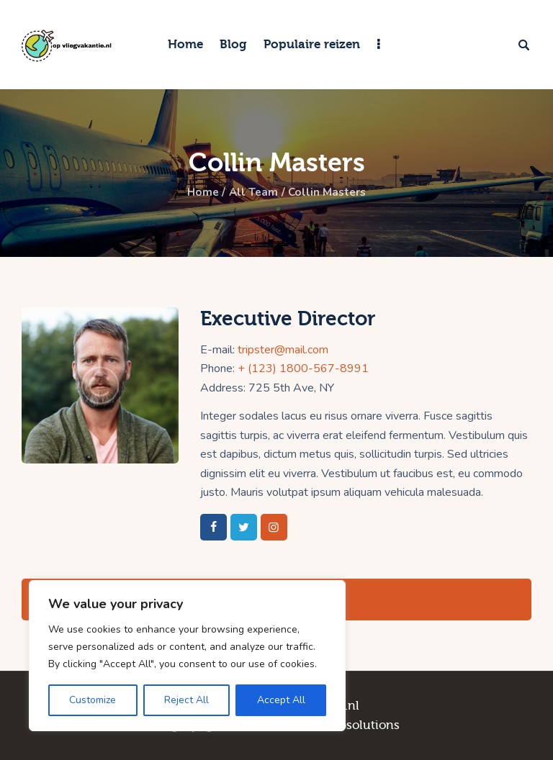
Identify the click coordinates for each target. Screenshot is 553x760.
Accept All (281, 700)
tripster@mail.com (283, 350)
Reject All (186, 700)
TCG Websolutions (346, 725)
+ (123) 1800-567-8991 (303, 368)
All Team (253, 192)
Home (200, 192)
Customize (92, 700)
